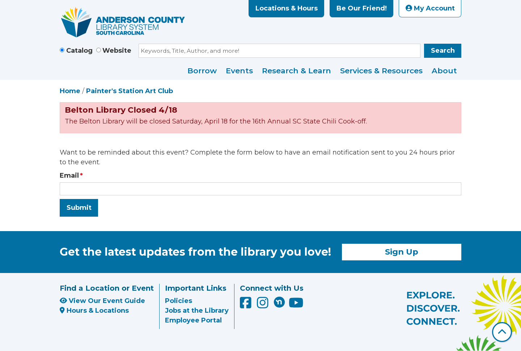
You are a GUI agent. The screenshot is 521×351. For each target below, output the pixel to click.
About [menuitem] (444, 70)
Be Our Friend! (361, 8)
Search (443, 51)
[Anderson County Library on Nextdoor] (279, 302)
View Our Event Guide (102, 301)
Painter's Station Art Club (129, 91)
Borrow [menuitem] (202, 70)
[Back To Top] (502, 332)
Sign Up (401, 252)
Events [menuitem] (239, 70)
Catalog (79, 51)
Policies (178, 301)
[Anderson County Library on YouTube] (296, 305)
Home (70, 91)
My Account (430, 8)
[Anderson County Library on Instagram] (263, 305)
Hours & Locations (94, 311)
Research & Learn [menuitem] (296, 70)
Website (116, 51)
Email (69, 175)
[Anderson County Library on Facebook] (246, 305)
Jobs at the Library (197, 311)
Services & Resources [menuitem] (381, 70)
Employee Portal (193, 320)
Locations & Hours (286, 8)
